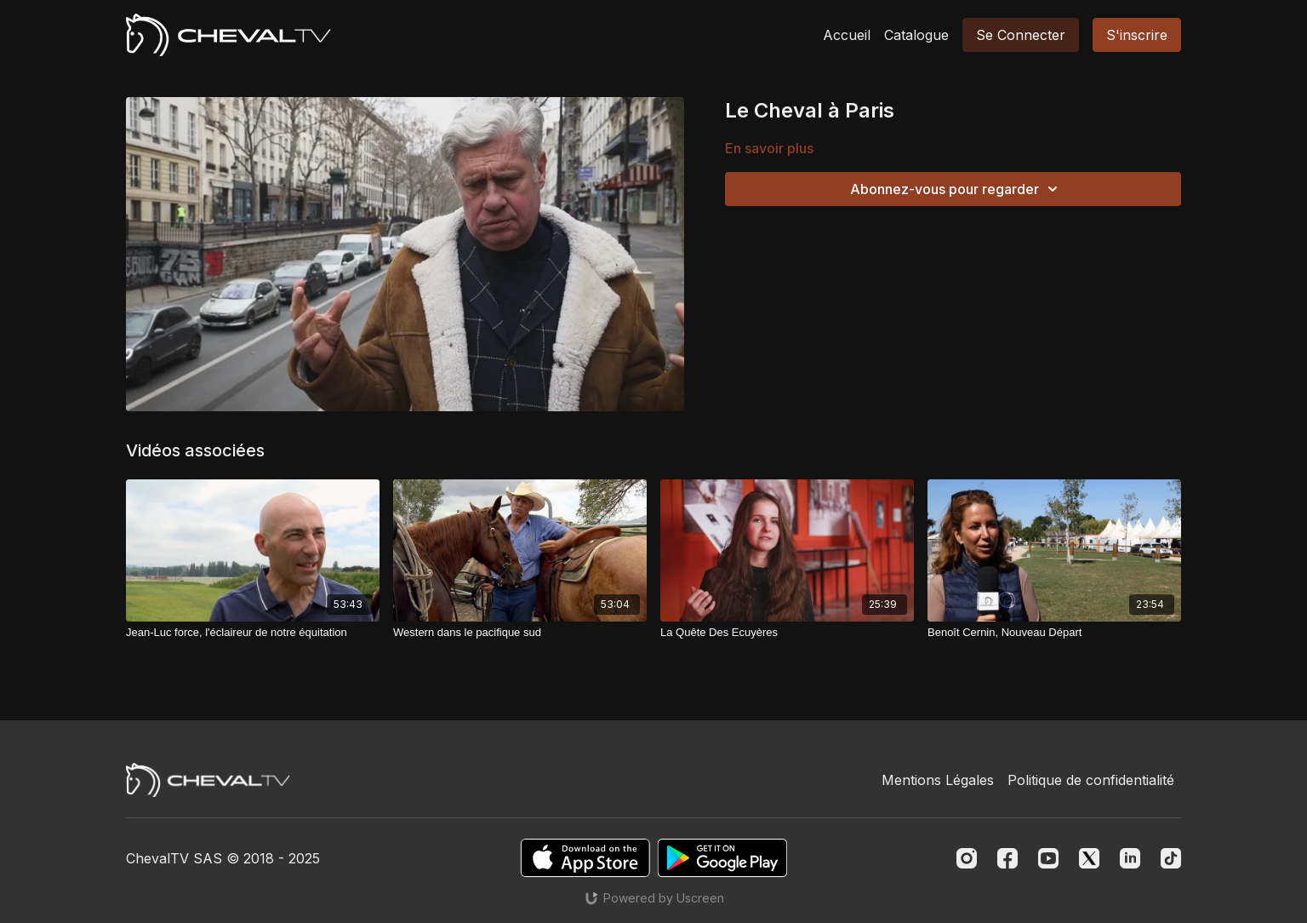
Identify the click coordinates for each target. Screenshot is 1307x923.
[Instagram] (966, 858)
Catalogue (916, 34)
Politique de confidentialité (1090, 779)
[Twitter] (1089, 858)
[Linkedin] (1130, 858)
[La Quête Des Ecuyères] (787, 632)
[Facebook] (1007, 858)
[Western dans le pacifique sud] (520, 632)
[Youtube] (1048, 858)
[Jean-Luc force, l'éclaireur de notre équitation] (253, 632)
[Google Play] (722, 858)
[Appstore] (585, 858)
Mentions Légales (938, 779)
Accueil (846, 34)
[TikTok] (1171, 858)
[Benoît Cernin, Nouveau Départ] (1054, 632)
